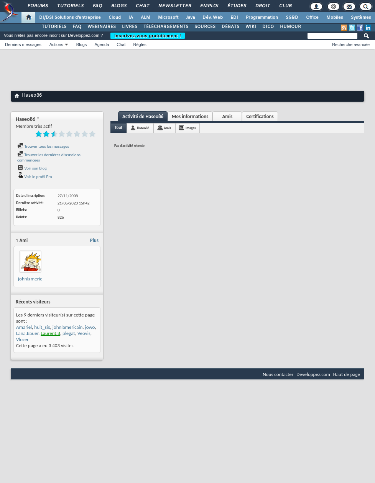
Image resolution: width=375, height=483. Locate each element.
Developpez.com (313, 374)
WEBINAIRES (101, 27)
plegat (68, 333)
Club (285, 6)
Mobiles (334, 17)
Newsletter (174, 6)
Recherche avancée (351, 44)
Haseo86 (143, 128)
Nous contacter (278, 374)
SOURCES (204, 27)
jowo (90, 327)
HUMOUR (290, 27)
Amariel (24, 327)
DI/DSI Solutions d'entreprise (70, 17)
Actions (56, 44)
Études (236, 6)
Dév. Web (212, 17)
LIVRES (129, 27)
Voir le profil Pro (34, 176)
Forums (37, 6)
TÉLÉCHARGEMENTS (165, 27)
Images (191, 128)
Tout (118, 127)
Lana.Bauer (27, 333)
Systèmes (361, 17)
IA (130, 17)
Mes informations (190, 116)
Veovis (83, 333)
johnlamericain (33, 279)
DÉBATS (230, 27)
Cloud (115, 17)
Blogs (118, 6)
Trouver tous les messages (43, 146)
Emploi (209, 6)
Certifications (259, 116)
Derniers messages (23, 44)
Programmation (262, 17)
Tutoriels (70, 6)
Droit (262, 6)
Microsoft (168, 17)
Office (312, 17)
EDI (234, 17)
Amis (227, 116)
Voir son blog (32, 168)
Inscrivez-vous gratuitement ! (147, 35)
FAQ (97, 6)
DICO (268, 27)
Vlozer (22, 339)
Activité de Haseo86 (142, 116)
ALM (145, 17)
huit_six (42, 327)
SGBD (292, 17)
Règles (139, 44)
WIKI (250, 27)
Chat (142, 6)
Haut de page (346, 374)
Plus (94, 240)
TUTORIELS (54, 27)
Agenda (101, 44)
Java (190, 17)
